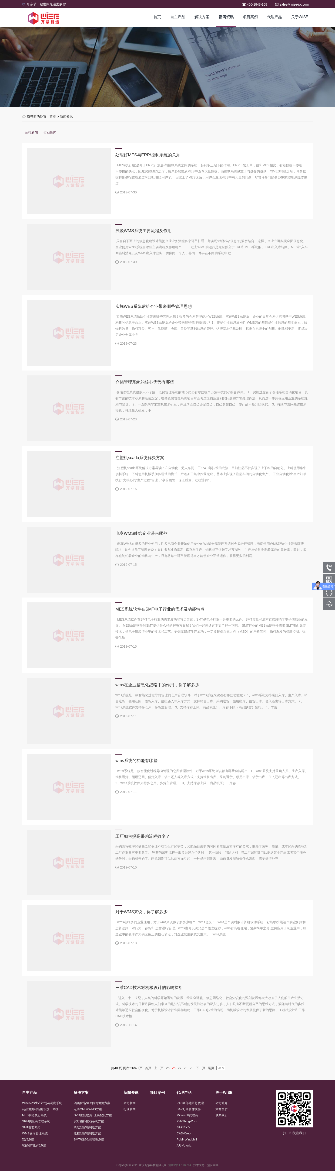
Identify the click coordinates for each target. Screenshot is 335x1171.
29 (192, 1068)
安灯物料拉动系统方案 (89, 1121)
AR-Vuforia (184, 1145)
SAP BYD (183, 1127)
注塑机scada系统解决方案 (139, 457)
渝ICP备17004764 (180, 1165)
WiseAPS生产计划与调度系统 (42, 1103)
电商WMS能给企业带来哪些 (141, 533)
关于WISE (299, 17)
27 (179, 1068)
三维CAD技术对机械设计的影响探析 (149, 987)
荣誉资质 (221, 1109)
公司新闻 (31, 132)
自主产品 (177, 17)
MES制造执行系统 (34, 1115)
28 (186, 1068)
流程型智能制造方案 (87, 1133)
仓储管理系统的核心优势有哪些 (144, 382)
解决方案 (201, 17)
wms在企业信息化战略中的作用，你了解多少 (157, 685)
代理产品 (274, 17)
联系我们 (221, 1115)
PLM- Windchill (187, 1139)
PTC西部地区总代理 (190, 1103)
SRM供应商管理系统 (36, 1121)
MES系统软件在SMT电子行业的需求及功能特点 (159, 609)
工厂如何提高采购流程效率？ (142, 836)
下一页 (200, 1068)
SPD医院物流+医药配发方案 (93, 1115)
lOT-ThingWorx (187, 1121)
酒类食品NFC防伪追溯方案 (92, 1103)
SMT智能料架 (31, 1127)
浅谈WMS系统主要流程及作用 (143, 230)
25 (168, 1068)
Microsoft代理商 (187, 1115)
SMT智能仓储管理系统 (89, 1139)
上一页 (159, 1068)
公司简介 (221, 1103)
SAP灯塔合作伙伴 (189, 1109)
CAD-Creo (184, 1133)
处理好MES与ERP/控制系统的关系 (147, 155)
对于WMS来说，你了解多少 (141, 912)
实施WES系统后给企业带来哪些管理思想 (153, 306)
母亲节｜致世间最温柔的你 (46, 4)
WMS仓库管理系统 (35, 1133)
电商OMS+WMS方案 (88, 1109)
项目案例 (250, 17)
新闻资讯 (226, 17)
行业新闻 (50, 132)
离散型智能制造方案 (87, 1127)
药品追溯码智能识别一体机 (40, 1109)
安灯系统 (28, 1139)
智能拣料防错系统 (34, 1145)
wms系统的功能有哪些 (136, 760)
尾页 (211, 1068)
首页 (157, 17)
